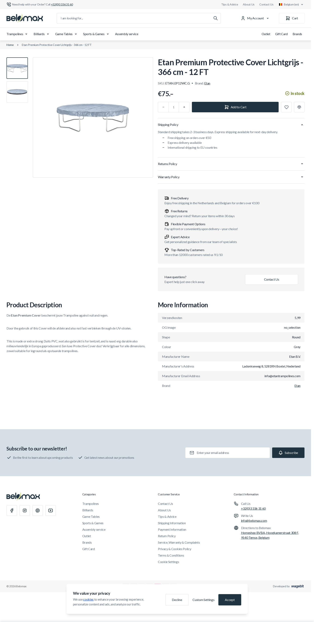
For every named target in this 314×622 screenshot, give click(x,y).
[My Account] (256, 18)
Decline (177, 600)
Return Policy (167, 536)
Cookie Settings (168, 562)
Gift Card (281, 34)
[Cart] (291, 18)
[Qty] (173, 107)
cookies (88, 599)
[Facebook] (11, 510)
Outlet (266, 34)
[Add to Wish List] (286, 107)
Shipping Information (172, 523)
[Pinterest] (37, 510)
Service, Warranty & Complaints (179, 542)
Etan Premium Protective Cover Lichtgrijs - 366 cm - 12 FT (57, 44)
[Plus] (184, 107)
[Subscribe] (288, 452)
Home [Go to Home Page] (10, 44)
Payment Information (172, 529)
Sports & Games (96, 34)
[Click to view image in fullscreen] (93, 117)
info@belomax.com (254, 520)
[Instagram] (24, 510)
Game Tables (66, 34)
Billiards (42, 34)
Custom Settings (203, 600)
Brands (297, 34)
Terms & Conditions (171, 555)
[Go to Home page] (24, 18)
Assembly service (126, 34)
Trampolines (17, 34)
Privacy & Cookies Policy (174, 549)
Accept (230, 600)
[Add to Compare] (299, 107)
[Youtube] (50, 510)
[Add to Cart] (235, 107)
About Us (249, 4)
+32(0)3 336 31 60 (253, 508)
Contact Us (266, 4)
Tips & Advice (229, 4)
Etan (207, 83)
